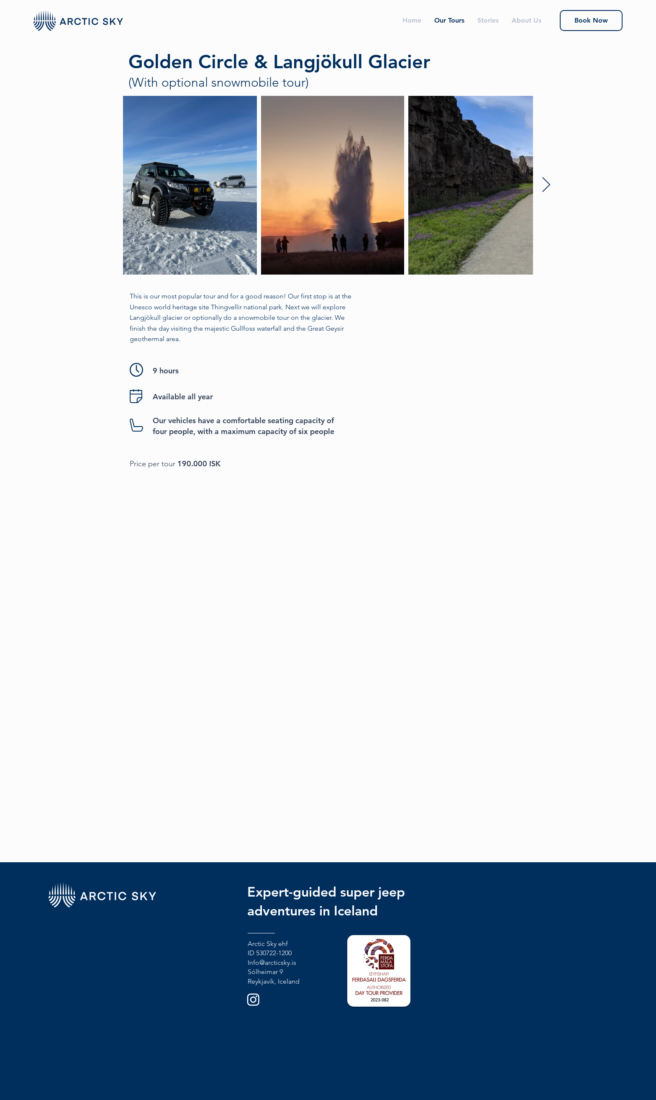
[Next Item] (546, 185)
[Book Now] (591, 20)
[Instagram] (253, 999)
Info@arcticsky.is (272, 962)
